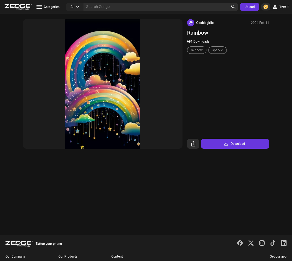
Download (234, 143)
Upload (250, 7)
